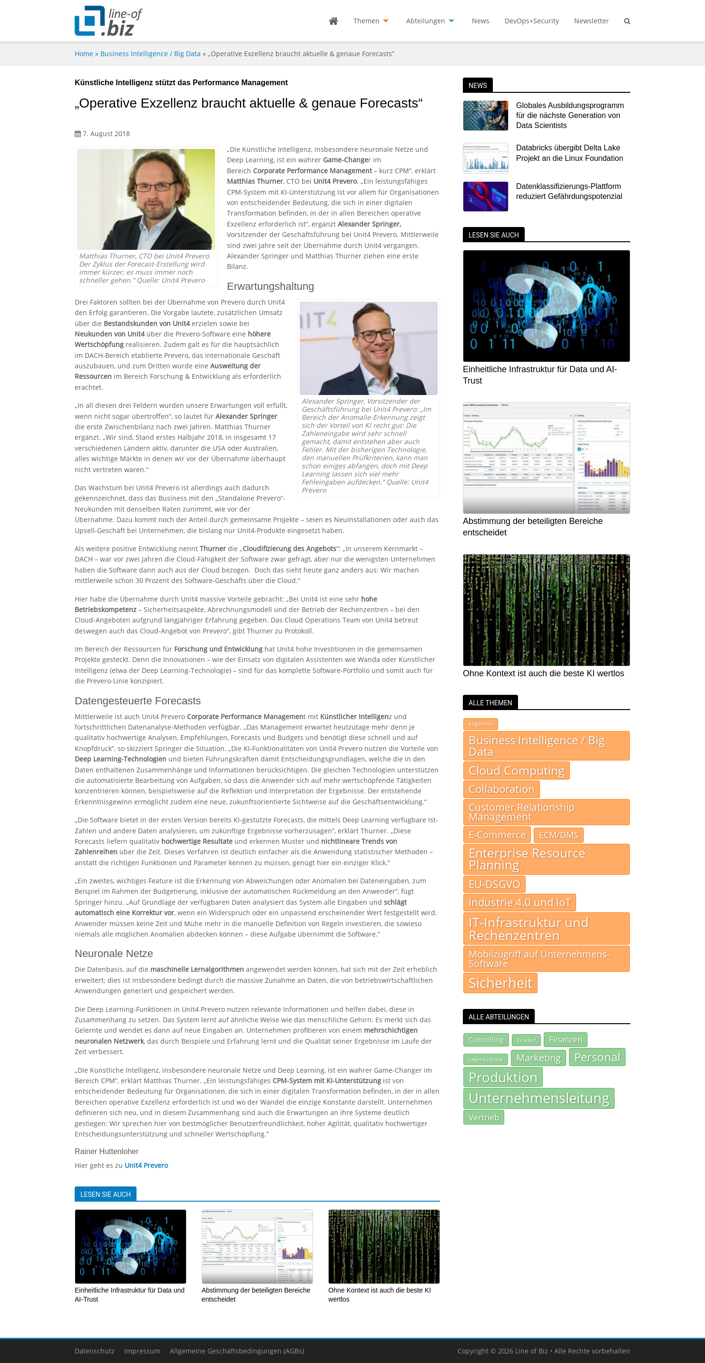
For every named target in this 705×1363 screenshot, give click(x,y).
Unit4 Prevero (146, 1165)
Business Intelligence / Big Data (150, 53)
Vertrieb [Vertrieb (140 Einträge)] (484, 1117)
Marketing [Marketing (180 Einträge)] (538, 1057)
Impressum (142, 1350)
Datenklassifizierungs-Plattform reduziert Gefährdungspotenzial (569, 191)
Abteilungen (425, 20)
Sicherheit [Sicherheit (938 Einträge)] (500, 982)
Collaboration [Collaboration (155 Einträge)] (502, 788)
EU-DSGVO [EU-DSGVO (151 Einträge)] (494, 884)
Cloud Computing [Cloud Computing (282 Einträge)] (517, 770)
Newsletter (591, 20)
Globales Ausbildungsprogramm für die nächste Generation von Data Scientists (570, 115)
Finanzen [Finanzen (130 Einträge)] (565, 1039)
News (481, 20)
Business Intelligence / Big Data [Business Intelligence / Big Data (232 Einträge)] (537, 745)
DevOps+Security (532, 20)
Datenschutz (95, 1350)
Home (84, 53)
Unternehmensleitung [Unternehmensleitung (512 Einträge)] (539, 1097)
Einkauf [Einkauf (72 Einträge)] (526, 1040)
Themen (366, 20)
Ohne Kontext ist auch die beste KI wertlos (543, 673)
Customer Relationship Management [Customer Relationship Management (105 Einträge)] (522, 812)
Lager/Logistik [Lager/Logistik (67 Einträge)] (486, 1059)
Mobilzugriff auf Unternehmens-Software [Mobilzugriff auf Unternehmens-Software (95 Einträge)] (539, 958)
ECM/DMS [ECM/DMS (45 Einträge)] (558, 834)
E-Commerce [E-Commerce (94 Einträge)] (497, 834)
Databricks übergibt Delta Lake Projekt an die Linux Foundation (569, 153)
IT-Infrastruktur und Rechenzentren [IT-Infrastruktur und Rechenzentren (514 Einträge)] (529, 928)
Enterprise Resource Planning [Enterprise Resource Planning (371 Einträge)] (527, 859)
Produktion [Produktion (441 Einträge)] (503, 1077)
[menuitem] (333, 21)
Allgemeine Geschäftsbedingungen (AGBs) (237, 1350)
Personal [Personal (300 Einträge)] (597, 1057)
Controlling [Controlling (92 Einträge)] (486, 1039)
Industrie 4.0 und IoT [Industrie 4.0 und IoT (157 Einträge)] (520, 902)
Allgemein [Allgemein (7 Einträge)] (481, 724)
